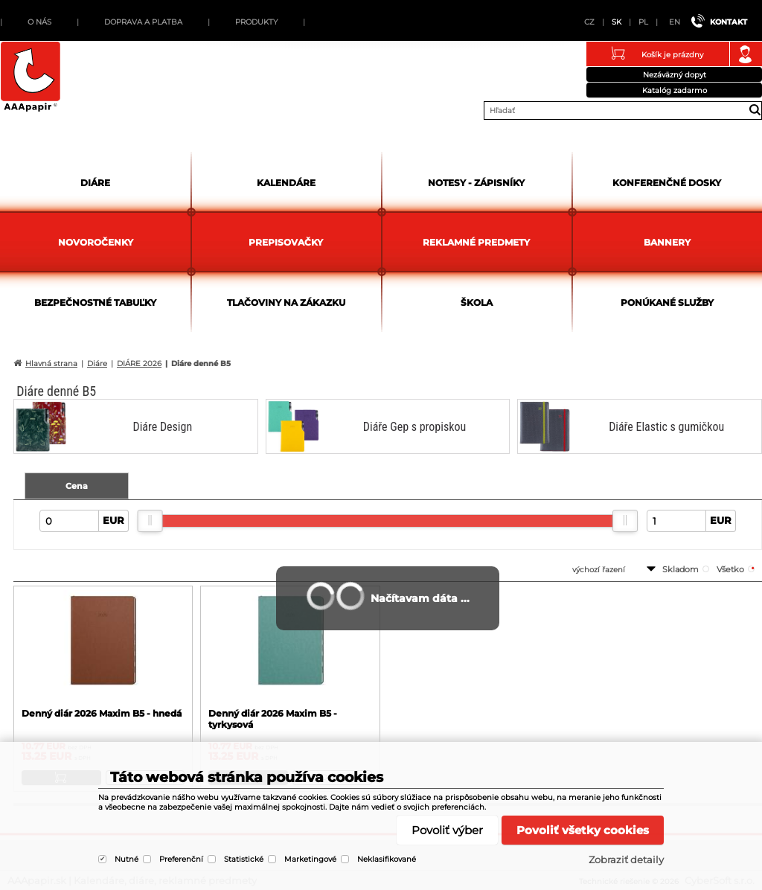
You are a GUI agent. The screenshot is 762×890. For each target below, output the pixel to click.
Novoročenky (95, 242)
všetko (730, 569)
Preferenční (181, 859)
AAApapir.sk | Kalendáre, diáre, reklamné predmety (30, 77)
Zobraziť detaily (626, 859)
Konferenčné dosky (666, 182)
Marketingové (310, 859)
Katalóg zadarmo (674, 90)
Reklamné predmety (476, 242)
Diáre (95, 182)
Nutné (126, 859)
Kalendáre (286, 182)
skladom (680, 569)
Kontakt (728, 22)
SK (616, 22)
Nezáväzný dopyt (674, 75)
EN (674, 22)
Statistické (243, 859)
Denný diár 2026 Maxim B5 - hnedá (102, 713)
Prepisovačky (286, 242)
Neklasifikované (386, 859)
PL (643, 22)
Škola (477, 302)
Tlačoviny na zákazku (286, 302)
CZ (589, 22)
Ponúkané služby (667, 302)
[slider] (150, 521)
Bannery (667, 242)
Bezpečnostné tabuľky (95, 302)
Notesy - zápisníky (476, 182)
